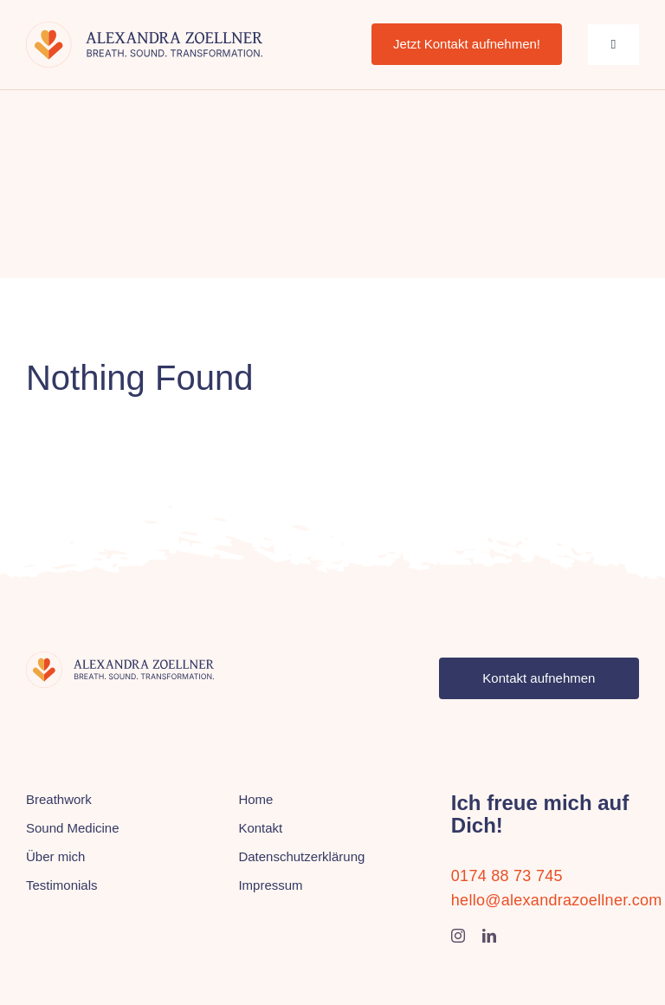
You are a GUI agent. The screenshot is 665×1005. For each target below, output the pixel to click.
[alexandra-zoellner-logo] (144, 29)
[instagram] (458, 936)
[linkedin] (489, 936)
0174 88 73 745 (507, 876)
